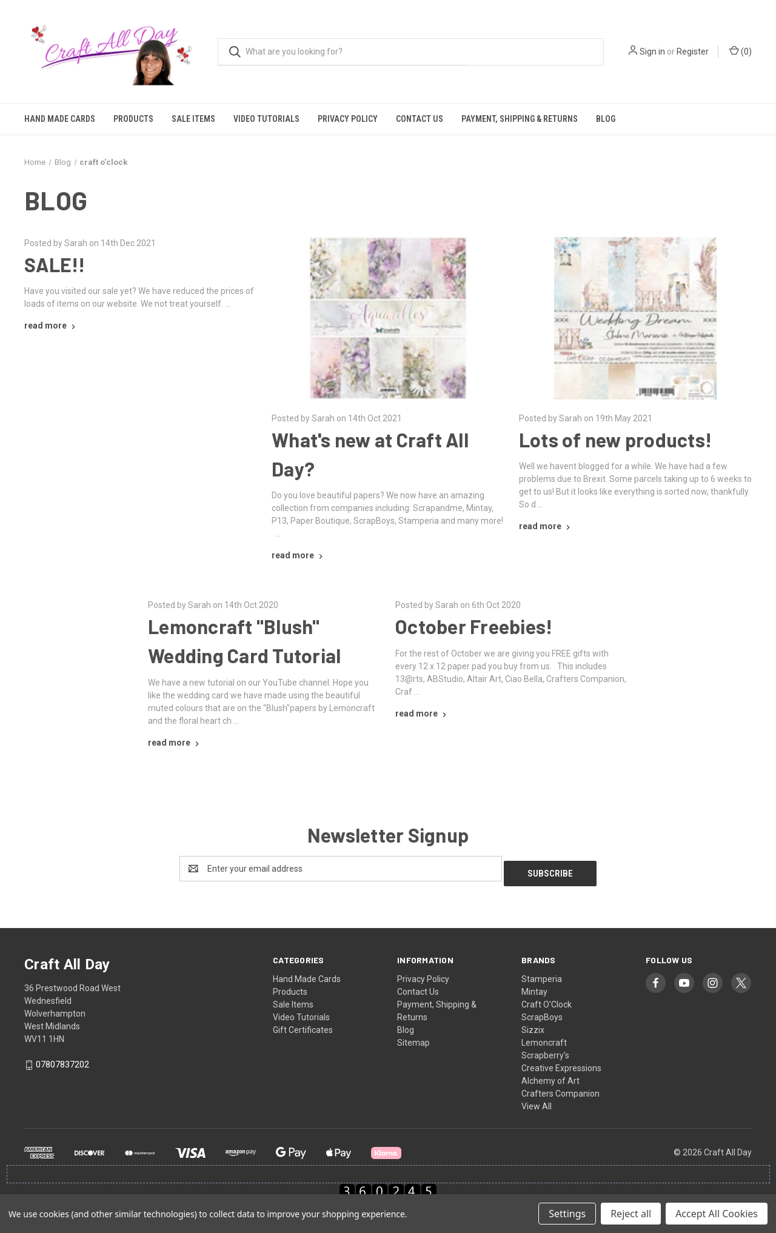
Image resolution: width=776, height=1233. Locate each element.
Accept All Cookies (716, 1213)
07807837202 (62, 1059)
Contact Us (419, 119)
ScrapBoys (542, 1012)
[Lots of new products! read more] (546, 526)
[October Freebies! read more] (422, 713)
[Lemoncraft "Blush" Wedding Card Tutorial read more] (175, 742)
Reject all (630, 1213)
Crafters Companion (560, 1089)
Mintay (534, 987)
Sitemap (413, 1038)
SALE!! (54, 264)
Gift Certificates (303, 1025)
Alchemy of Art (550, 1076)
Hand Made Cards (59, 119)
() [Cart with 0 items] (740, 50)
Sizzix (532, 1025)
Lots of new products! (615, 439)
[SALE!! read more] (51, 325)
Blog (605, 119)
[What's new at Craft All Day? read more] (299, 555)
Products (133, 119)
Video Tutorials (266, 119)
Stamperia (541, 974)
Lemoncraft (544, 1038)
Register (693, 51)
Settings (567, 1213)
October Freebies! (473, 626)
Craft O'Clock (546, 999)
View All (536, 1101)
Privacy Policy (348, 119)
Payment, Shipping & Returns (519, 119)
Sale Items (193, 119)
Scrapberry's (545, 1050)
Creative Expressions (561, 1063)
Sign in (652, 51)
